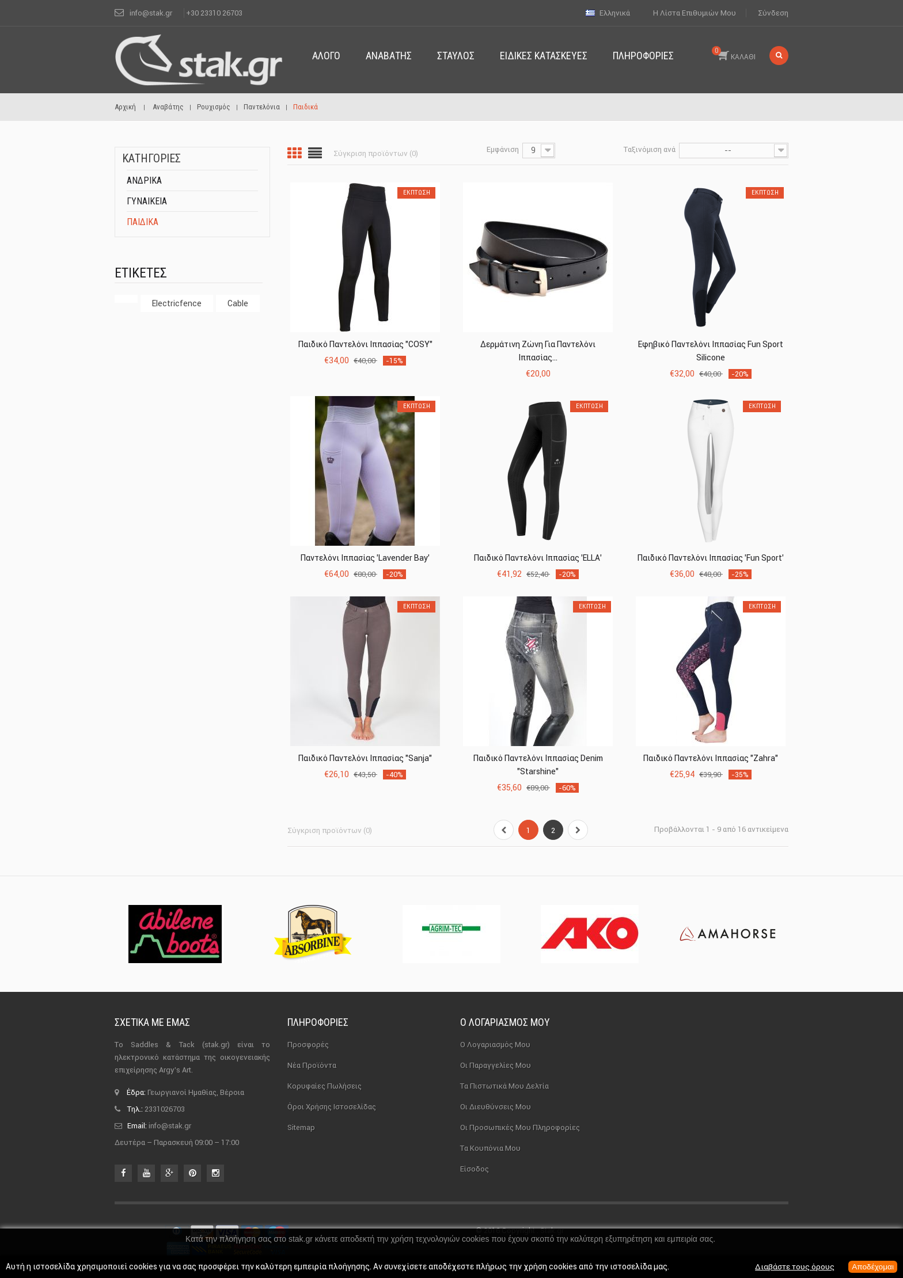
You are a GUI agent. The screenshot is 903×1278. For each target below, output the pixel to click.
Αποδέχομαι (872, 1267)
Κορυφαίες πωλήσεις (324, 1086)
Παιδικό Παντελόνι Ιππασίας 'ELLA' (538, 558)
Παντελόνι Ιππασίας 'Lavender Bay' (365, 558)
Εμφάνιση (503, 149)
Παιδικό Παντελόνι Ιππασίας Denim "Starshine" (538, 765)
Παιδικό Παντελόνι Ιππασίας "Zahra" (710, 758)
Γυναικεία (147, 201)
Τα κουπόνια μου (490, 1148)
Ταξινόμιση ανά (650, 149)
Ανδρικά (144, 180)
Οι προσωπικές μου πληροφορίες (520, 1127)
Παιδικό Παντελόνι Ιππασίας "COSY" (365, 344)
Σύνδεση (773, 13)
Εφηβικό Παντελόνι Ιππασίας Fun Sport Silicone (710, 351)
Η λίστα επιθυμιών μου (694, 13)
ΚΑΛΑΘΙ (734, 53)
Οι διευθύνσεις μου (495, 1107)
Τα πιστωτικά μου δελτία (504, 1086)
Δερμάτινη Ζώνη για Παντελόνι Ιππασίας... (537, 351)
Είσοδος (474, 1169)
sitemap (301, 1127)
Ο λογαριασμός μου (505, 1022)
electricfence (177, 303)
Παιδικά (142, 221)
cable (237, 303)
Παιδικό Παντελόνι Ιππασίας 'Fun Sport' (711, 558)
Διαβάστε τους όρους (793, 1267)
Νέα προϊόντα (311, 1065)
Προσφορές (308, 1044)
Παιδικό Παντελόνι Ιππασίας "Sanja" (365, 758)
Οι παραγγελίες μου (495, 1065)
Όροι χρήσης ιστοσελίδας (331, 1107)
